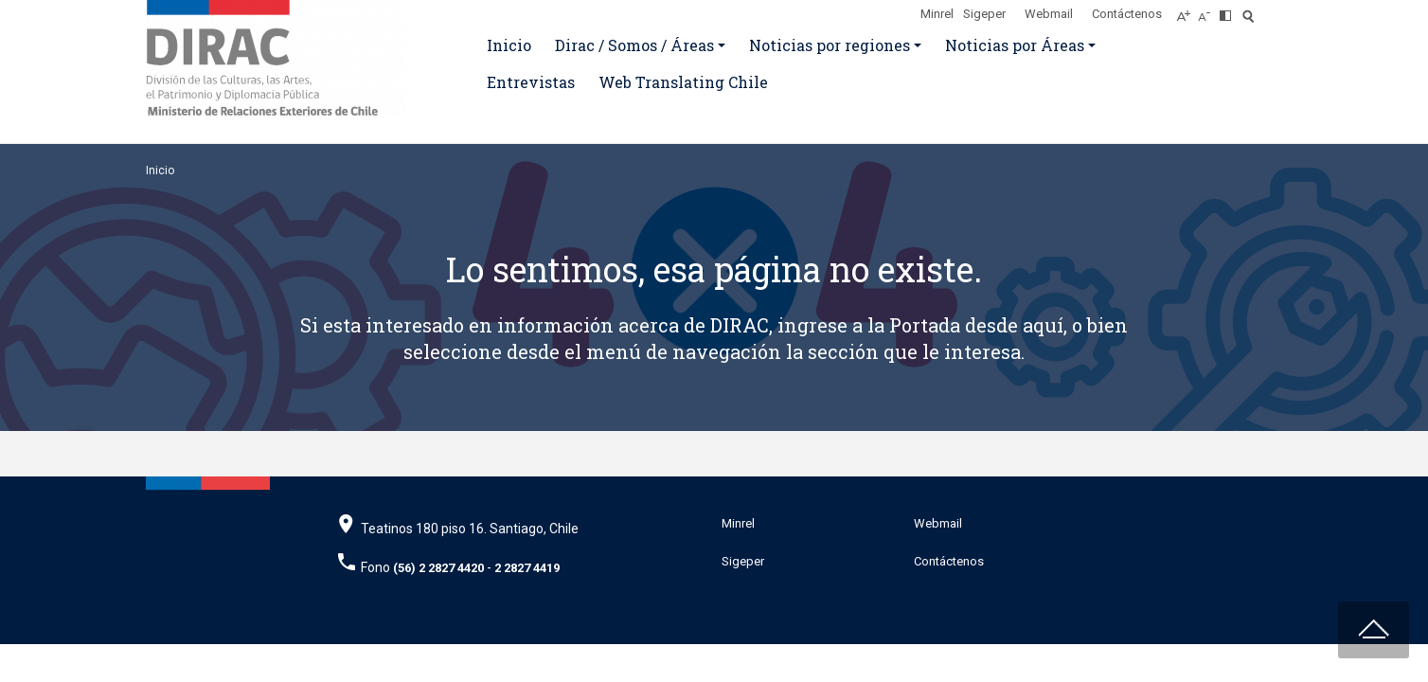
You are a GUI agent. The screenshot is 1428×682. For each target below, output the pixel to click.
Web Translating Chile (683, 82)
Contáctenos (1127, 14)
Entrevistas (531, 82)
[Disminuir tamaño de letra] (1209, 10)
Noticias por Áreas (1014, 45)
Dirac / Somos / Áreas (634, 45)
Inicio (509, 45)
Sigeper (984, 14)
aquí (1043, 325)
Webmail (1049, 14)
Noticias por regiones (829, 45)
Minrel (937, 14)
